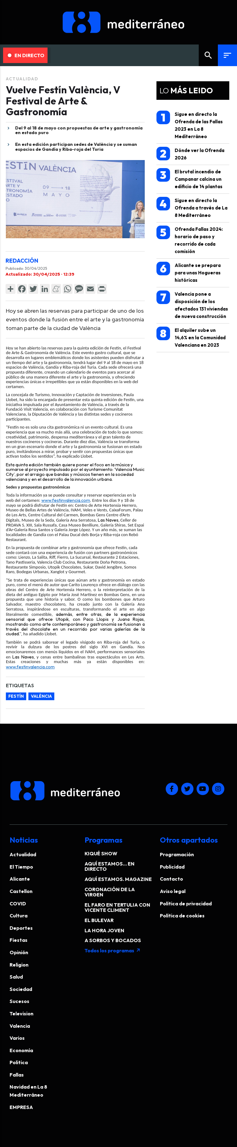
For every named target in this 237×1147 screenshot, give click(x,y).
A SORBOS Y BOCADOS (113, 940)
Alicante (20, 879)
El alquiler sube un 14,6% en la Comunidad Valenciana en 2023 (191, 337)
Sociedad (21, 989)
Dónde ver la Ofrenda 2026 (190, 154)
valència (41, 696)
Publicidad (172, 867)
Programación (177, 854)
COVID (18, 903)
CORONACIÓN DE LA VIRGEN (110, 892)
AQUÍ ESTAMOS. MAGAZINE (118, 879)
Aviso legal (172, 891)
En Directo (26, 55)
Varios (17, 1038)
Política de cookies (182, 915)
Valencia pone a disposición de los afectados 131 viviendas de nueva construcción (192, 304)
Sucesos (19, 1001)
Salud (16, 977)
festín (16, 696)
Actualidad (22, 79)
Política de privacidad (186, 903)
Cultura (18, 915)
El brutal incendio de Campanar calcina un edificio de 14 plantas (189, 178)
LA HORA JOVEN (104, 930)
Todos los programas (113, 950)
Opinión (19, 952)
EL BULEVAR (99, 920)
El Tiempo (21, 867)
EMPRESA (21, 1107)
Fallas (17, 1075)
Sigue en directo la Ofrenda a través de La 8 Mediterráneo (191, 207)
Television (21, 1013)
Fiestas (18, 940)
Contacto (171, 879)
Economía (21, 1050)
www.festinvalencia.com (65, 500)
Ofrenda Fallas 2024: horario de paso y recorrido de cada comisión (189, 240)
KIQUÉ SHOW (101, 853)
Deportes (21, 928)
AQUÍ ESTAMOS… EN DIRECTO (110, 866)
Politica (19, 1062)
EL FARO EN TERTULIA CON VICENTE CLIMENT (117, 907)
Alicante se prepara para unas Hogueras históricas (188, 272)
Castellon (21, 891)
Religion (19, 965)
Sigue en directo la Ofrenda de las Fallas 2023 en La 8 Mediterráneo (189, 125)
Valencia (20, 1026)
